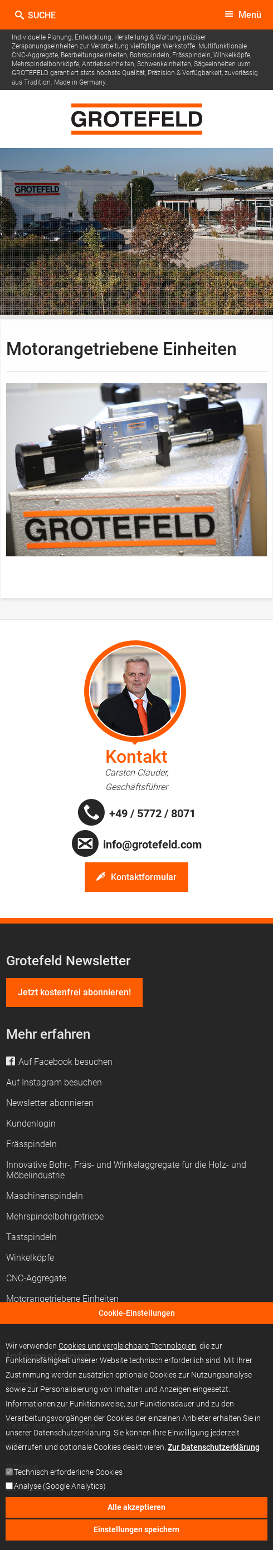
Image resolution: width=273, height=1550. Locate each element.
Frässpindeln (31, 1144)
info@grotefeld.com (152, 844)
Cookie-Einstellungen (137, 1321)
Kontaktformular (144, 877)
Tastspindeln (31, 1237)
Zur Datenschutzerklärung (214, 1456)
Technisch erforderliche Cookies (68, 1481)
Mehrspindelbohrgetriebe (55, 1216)
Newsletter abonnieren (50, 1103)
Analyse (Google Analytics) (60, 1495)
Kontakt (136, 756)
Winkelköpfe (30, 1257)
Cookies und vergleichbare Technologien (127, 1354)
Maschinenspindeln (44, 1196)
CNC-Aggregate (36, 1278)
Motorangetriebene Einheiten (62, 1299)
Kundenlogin (31, 1123)
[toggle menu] (243, 14)
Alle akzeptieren (136, 1516)
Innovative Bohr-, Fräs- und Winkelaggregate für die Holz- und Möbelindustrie (126, 1170)
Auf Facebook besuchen (65, 1062)
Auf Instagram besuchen (54, 1082)
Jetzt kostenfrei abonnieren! (74, 992)
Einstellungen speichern (136, 1538)
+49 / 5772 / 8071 (152, 813)
